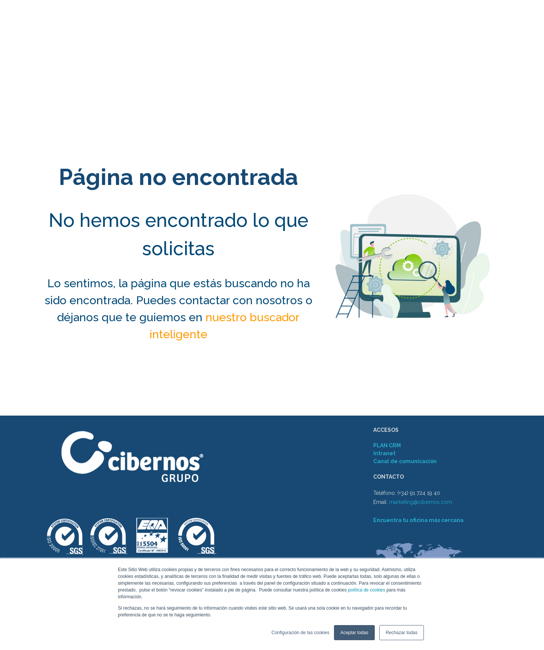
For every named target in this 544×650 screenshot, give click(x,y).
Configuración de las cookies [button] (300, 632)
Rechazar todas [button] (401, 632)
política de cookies (366, 590)
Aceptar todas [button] (354, 632)
